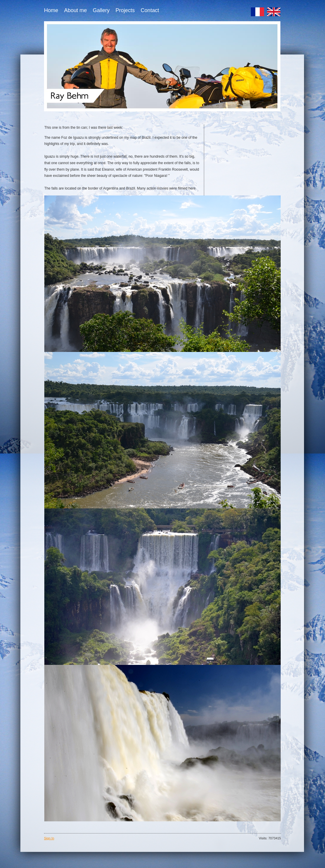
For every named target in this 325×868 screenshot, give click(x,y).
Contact (150, 10)
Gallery (101, 10)
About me (75, 10)
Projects (125, 10)
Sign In (49, 838)
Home (51, 10)
